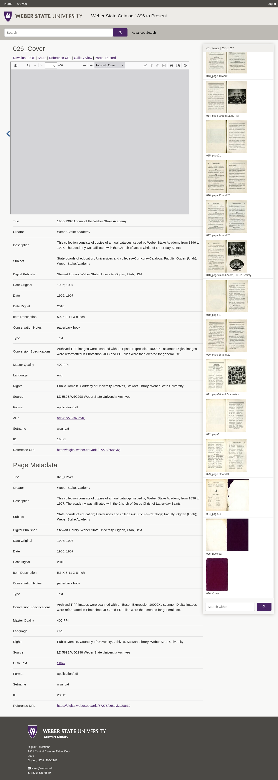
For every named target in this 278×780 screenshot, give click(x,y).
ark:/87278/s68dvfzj (71, 418)
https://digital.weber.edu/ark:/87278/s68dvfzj (89, 450)
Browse (22, 3)
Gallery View (83, 58)
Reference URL (60, 58)
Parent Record (105, 58)
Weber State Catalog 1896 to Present (129, 15)
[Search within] (230, 607)
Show (61, 663)
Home (8, 3)
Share (42, 58)
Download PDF (24, 58)
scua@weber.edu (40, 768)
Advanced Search (144, 32)
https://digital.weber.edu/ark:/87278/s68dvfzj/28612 (94, 705)
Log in (272, 3)
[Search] (58, 32)
